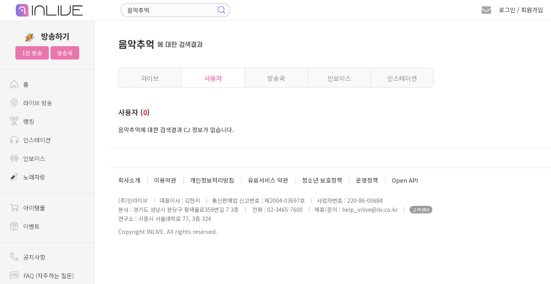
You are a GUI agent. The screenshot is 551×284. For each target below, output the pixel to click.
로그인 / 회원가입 (521, 10)
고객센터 (421, 209)
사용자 (213, 78)
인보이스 (339, 78)
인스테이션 (402, 78)
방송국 (65, 53)
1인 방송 (32, 53)
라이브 (150, 78)
